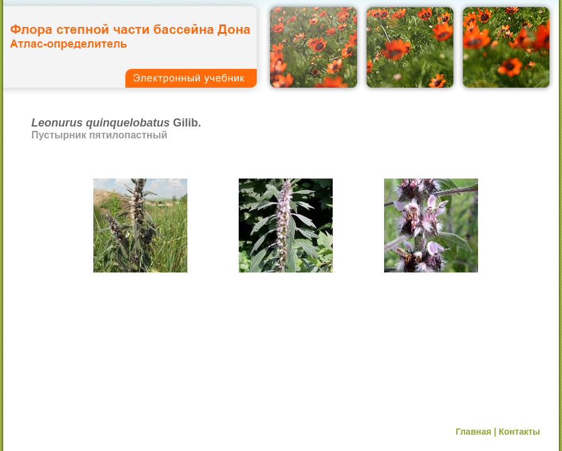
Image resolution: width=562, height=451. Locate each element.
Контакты (519, 432)
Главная (473, 432)
